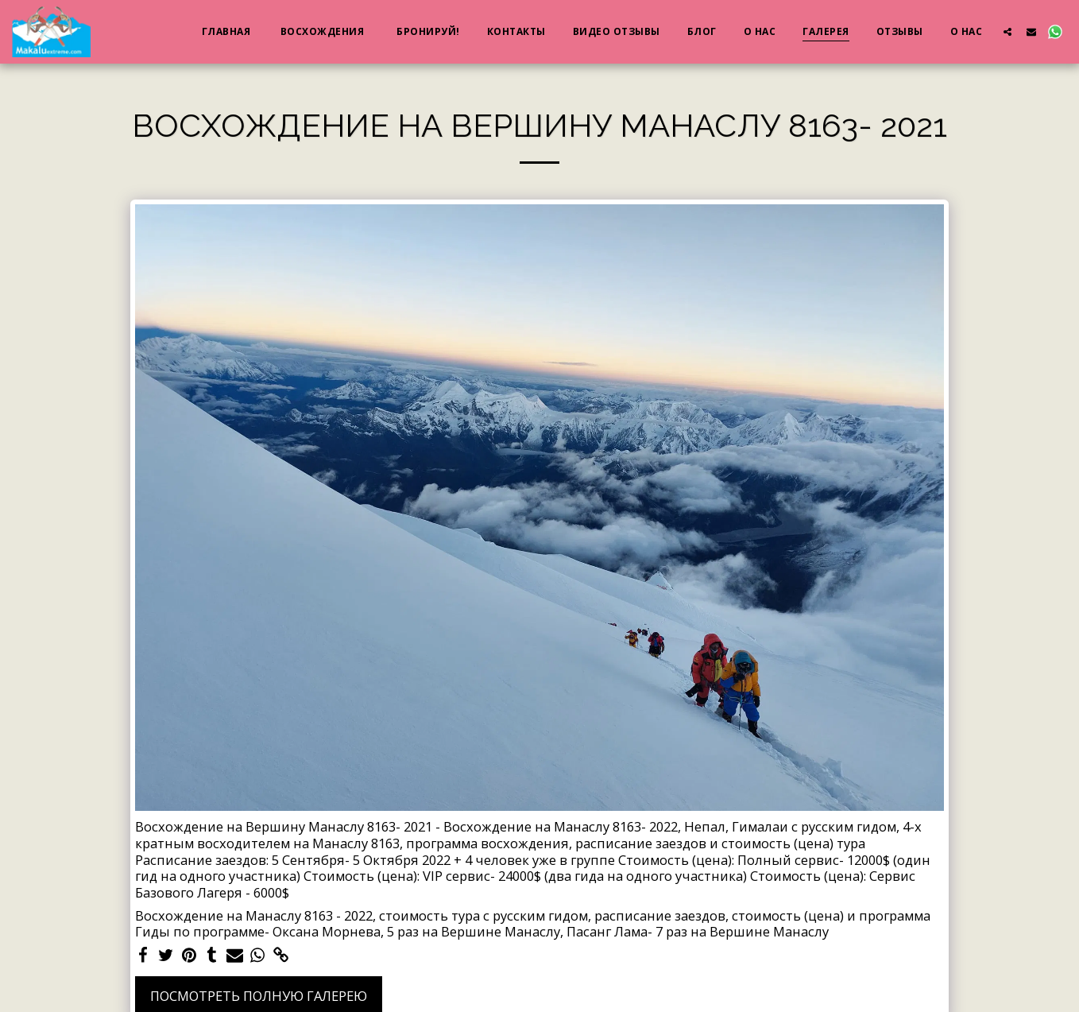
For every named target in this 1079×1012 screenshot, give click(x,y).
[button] (1007, 31)
